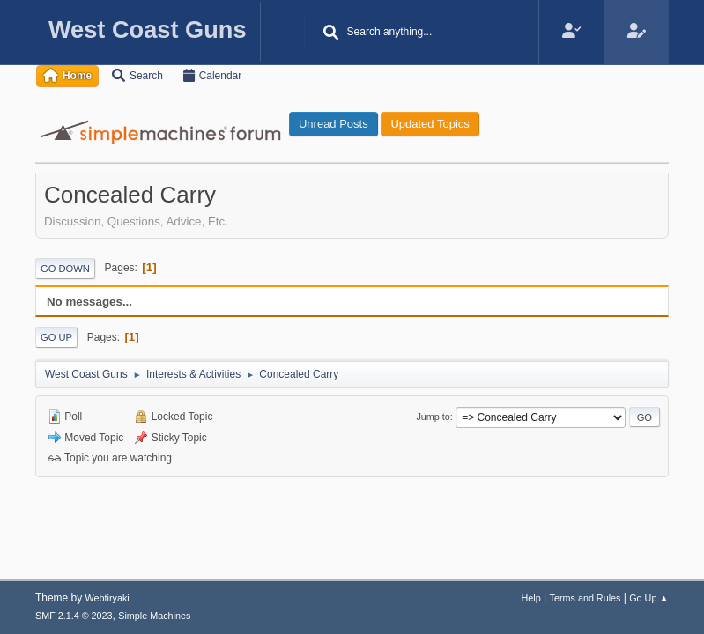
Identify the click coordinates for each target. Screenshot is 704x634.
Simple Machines (154, 615)
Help (531, 598)
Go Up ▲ (649, 598)
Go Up (56, 337)
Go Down (65, 268)
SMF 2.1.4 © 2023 (74, 615)
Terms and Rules (585, 598)
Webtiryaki (107, 598)
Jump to (432, 416)
